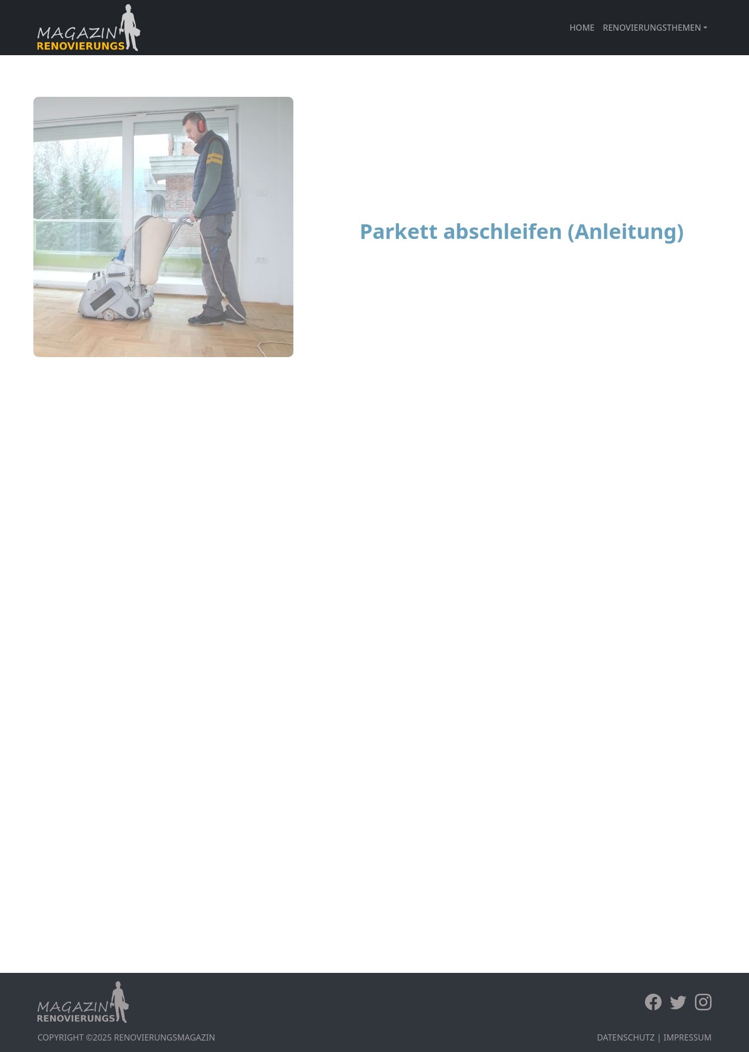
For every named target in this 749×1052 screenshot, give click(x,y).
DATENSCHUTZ (626, 1037)
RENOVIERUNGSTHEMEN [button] (652, 27)
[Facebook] (657, 1002)
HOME (582, 27)
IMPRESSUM (688, 1037)
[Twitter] (682, 1002)
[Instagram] (703, 1002)
